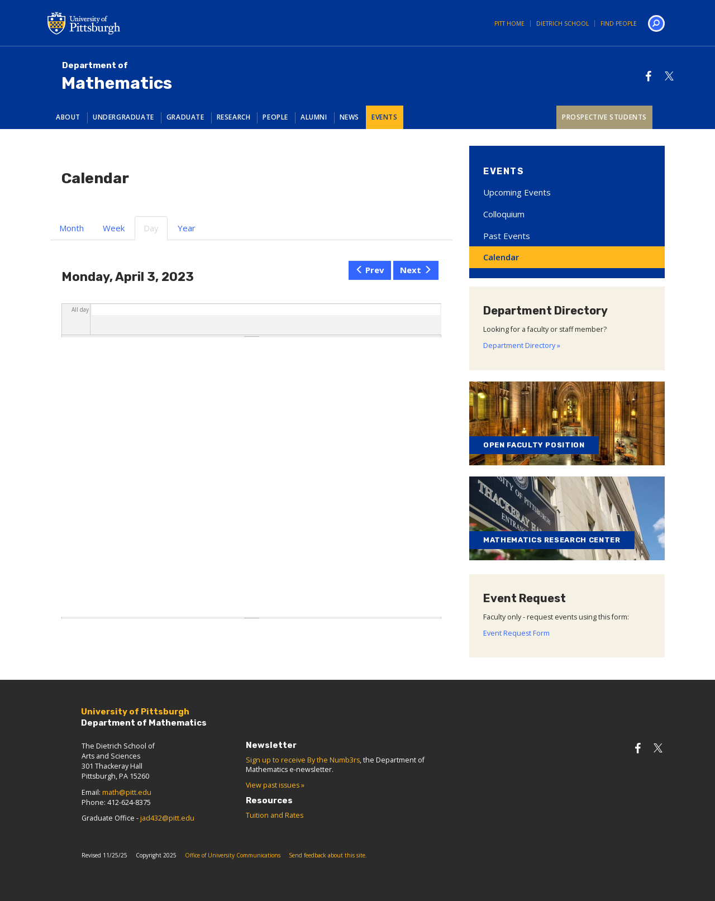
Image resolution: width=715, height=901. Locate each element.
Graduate (185, 117)
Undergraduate (123, 117)
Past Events (506, 235)
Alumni (314, 117)
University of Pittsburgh (128, 23)
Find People (618, 23)
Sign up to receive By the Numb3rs (303, 760)
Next (416, 269)
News (349, 117)
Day (156, 231)
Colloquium (504, 214)
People (275, 117)
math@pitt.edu (126, 792)
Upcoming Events (517, 192)
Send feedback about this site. (328, 855)
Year (187, 227)
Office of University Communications (232, 855)
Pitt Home (509, 23)
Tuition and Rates (274, 815)
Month (71, 227)
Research (234, 117)
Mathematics (116, 76)
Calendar (501, 257)
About (68, 117)
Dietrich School (562, 23)
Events (384, 117)
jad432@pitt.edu (167, 818)
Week (114, 227)
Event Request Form (516, 633)
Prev (370, 269)
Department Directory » (521, 345)
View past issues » (275, 785)
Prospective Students (604, 117)
